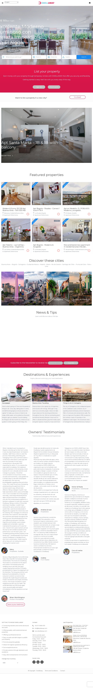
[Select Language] (11, 2)
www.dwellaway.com (41, 631)
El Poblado (68, 213)
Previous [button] (24, 284)
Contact (62, 670)
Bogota (44, 213)
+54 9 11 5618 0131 (40, 625)
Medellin (74, 213)
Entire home (14, 215)
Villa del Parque (69, 249)
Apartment (7, 215)
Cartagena (52, 289)
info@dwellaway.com (41, 628)
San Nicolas (76, 628)
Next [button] (69, 284)
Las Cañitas (7, 249)
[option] (29, 284)
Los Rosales (38, 213)
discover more (6, 155)
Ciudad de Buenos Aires (16, 213)
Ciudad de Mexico (63, 289)
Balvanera (7, 213)
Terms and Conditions (51, 670)
